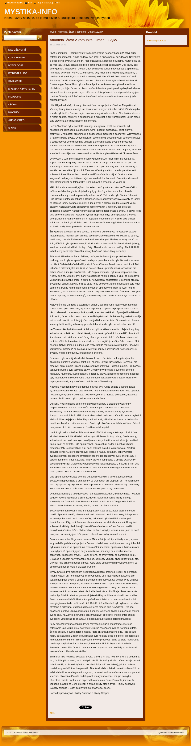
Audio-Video (16, 120)
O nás (12, 128)
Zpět (52, 712)
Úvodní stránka (15, 2)
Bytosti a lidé (17, 73)
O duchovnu (16, 57)
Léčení (12, 104)
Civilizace (15, 81)
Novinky (13, 112)
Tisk (30, 2)
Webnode (179, 732)
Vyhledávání (12, 32)
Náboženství (17, 49)
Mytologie (15, 65)
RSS (58, 2)
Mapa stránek (44, 2)
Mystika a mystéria (21, 88)
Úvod (53, 31)
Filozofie (14, 96)
